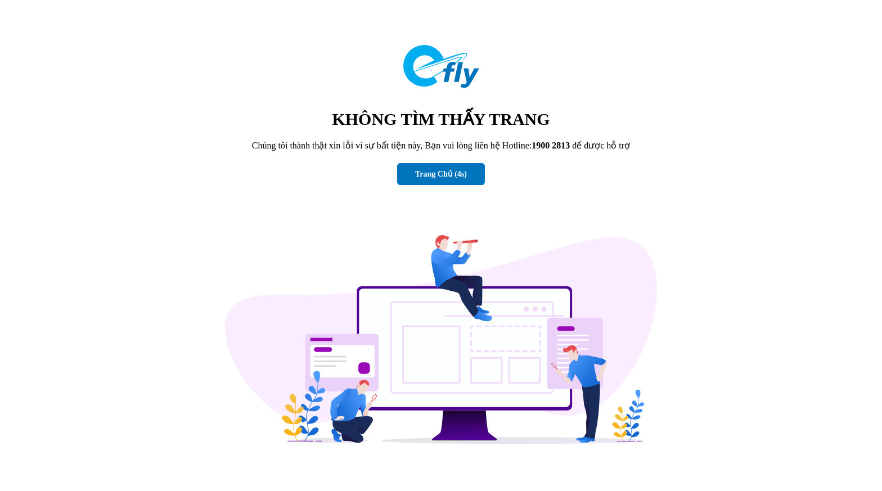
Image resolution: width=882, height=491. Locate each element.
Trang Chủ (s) (441, 174)
